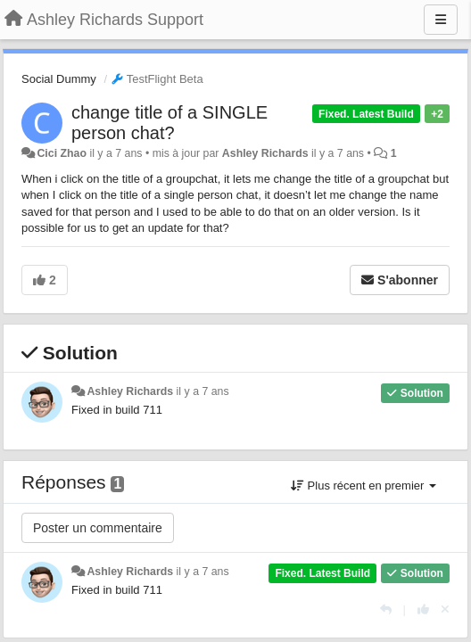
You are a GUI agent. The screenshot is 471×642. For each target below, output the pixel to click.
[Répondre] (386, 609)
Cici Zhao (62, 153)
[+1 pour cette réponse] (423, 609)
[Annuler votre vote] (445, 609)
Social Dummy (58, 79)
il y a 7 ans (203, 391)
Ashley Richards (265, 153)
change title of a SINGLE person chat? (169, 123)
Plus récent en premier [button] (363, 485)
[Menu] (441, 19)
